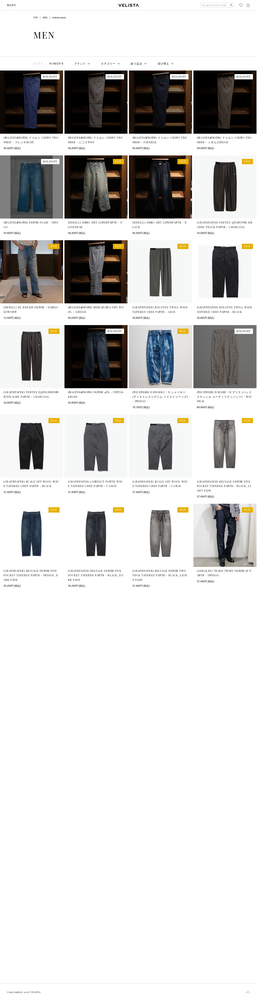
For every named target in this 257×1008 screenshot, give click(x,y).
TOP (35, 17)
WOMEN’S (56, 63)
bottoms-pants (59, 17)
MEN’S (38, 63)
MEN (45, 17)
